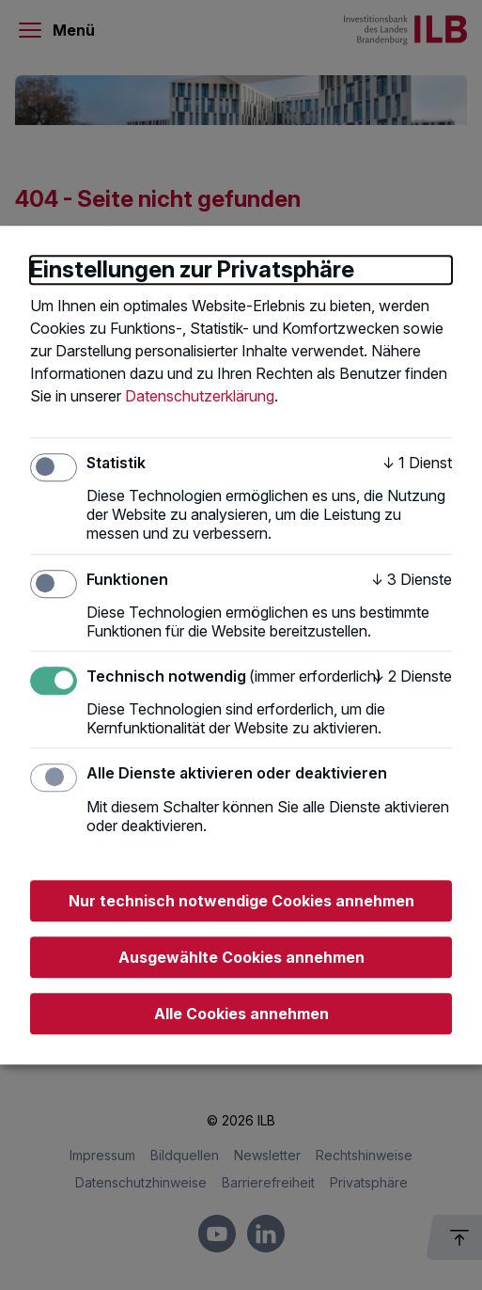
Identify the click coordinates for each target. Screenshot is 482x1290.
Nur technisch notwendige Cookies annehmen (241, 900)
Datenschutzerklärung (199, 395)
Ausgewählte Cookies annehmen (241, 957)
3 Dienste (411, 579)
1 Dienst (417, 462)
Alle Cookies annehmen (241, 1013)
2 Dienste (412, 676)
